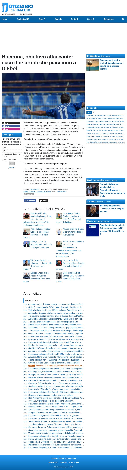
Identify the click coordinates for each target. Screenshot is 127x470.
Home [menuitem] (4, 19)
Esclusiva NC (34, 189)
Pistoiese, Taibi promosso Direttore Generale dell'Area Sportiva (59, 366)
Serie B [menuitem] (58, 19)
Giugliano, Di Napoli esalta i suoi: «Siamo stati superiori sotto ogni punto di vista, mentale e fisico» (70, 383)
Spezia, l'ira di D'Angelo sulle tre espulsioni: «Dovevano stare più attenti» (60, 442)
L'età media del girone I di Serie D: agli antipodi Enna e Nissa (54, 342)
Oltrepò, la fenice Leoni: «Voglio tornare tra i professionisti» (54, 363)
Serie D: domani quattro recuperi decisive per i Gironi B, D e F (55, 410)
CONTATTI (63, 462)
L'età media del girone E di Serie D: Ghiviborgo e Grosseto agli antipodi (59, 392)
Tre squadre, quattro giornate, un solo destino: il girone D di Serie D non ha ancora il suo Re (68, 316)
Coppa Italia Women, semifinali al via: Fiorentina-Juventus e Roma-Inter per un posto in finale (112, 190)
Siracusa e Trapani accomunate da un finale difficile (50, 395)
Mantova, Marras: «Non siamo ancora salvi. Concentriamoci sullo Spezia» (60, 377)
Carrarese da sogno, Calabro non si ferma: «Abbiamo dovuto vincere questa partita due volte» (69, 427)
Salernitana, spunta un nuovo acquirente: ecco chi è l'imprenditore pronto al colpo (63, 430)
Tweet (43, 201)
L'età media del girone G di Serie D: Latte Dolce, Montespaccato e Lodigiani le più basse (66, 369)
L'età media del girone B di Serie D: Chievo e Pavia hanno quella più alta (59, 436)
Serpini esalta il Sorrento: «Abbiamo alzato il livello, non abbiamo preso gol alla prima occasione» (70, 421)
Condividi (30, 201)
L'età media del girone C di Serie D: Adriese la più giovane (53, 415)
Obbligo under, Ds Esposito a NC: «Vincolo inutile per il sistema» (41, 245)
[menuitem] (123, 19)
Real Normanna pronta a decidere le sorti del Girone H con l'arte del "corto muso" (63, 398)
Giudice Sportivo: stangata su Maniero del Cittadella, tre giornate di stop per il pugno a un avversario (71, 333)
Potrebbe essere (10, 159)
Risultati (12, 168)
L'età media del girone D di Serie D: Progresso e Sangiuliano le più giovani (60, 404)
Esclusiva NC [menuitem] (23, 19)
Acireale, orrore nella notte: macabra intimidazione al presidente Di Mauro (60, 351)
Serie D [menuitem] (90, 19)
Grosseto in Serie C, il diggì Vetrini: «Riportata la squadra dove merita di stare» (62, 339)
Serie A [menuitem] (42, 19)
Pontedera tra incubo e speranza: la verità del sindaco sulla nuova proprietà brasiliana (65, 418)
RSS (77, 462)
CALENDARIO (53, 462)
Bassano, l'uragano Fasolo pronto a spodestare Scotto (105, 121)
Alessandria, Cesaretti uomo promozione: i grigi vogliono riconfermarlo (58, 328)
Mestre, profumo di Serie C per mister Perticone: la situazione (73, 232)
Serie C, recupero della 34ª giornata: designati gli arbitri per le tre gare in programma (65, 307)
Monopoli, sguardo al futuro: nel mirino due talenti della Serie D (55, 374)
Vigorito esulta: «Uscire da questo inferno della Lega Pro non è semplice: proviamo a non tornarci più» (72, 433)
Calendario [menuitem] (109, 19)
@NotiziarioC (62, 192)
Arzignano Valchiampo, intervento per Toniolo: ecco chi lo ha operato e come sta (63, 413)
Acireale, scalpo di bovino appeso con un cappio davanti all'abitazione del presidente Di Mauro (69, 304)
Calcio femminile (95, 180)
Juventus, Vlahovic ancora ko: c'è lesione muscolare (51, 401)
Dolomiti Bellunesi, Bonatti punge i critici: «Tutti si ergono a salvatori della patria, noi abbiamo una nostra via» (75, 407)
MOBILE (72, 462)
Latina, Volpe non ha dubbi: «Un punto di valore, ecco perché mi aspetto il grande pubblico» (68, 439)
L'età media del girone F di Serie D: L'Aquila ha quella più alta (55, 380)
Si (5, 148)
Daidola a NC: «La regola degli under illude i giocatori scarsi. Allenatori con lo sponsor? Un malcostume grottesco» (37, 219)
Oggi (89, 112)
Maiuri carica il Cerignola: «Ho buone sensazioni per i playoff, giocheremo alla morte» (65, 445)
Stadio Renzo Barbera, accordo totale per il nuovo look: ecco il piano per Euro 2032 (64, 325)
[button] (12, 163)
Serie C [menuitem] (74, 19)
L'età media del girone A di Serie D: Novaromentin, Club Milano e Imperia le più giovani (66, 448)
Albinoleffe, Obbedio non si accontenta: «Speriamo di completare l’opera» (60, 319)
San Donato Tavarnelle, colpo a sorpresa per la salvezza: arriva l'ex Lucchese (62, 348)
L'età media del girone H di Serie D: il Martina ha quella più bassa (56, 354)
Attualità (91, 202)
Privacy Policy (70, 458)
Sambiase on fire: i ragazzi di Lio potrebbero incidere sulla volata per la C (60, 386)
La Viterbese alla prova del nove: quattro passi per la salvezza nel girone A (60, 336)
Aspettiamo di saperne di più (12, 155)
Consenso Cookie (57, 458)
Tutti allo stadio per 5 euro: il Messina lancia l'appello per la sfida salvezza (60, 310)
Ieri (94, 112)
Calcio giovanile (94, 221)
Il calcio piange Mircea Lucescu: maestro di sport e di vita (53, 322)
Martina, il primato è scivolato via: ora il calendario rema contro (55, 345)
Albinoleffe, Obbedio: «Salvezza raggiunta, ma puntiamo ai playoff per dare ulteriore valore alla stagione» (73, 313)
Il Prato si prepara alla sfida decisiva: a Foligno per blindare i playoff (57, 331)
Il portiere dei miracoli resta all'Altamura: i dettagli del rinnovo (54, 424)
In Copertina (93, 56)
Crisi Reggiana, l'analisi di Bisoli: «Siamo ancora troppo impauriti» (56, 372)
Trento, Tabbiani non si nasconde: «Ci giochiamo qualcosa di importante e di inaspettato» (67, 360)
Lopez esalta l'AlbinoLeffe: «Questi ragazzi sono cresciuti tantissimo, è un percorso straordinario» (70, 389)
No (5, 151)
